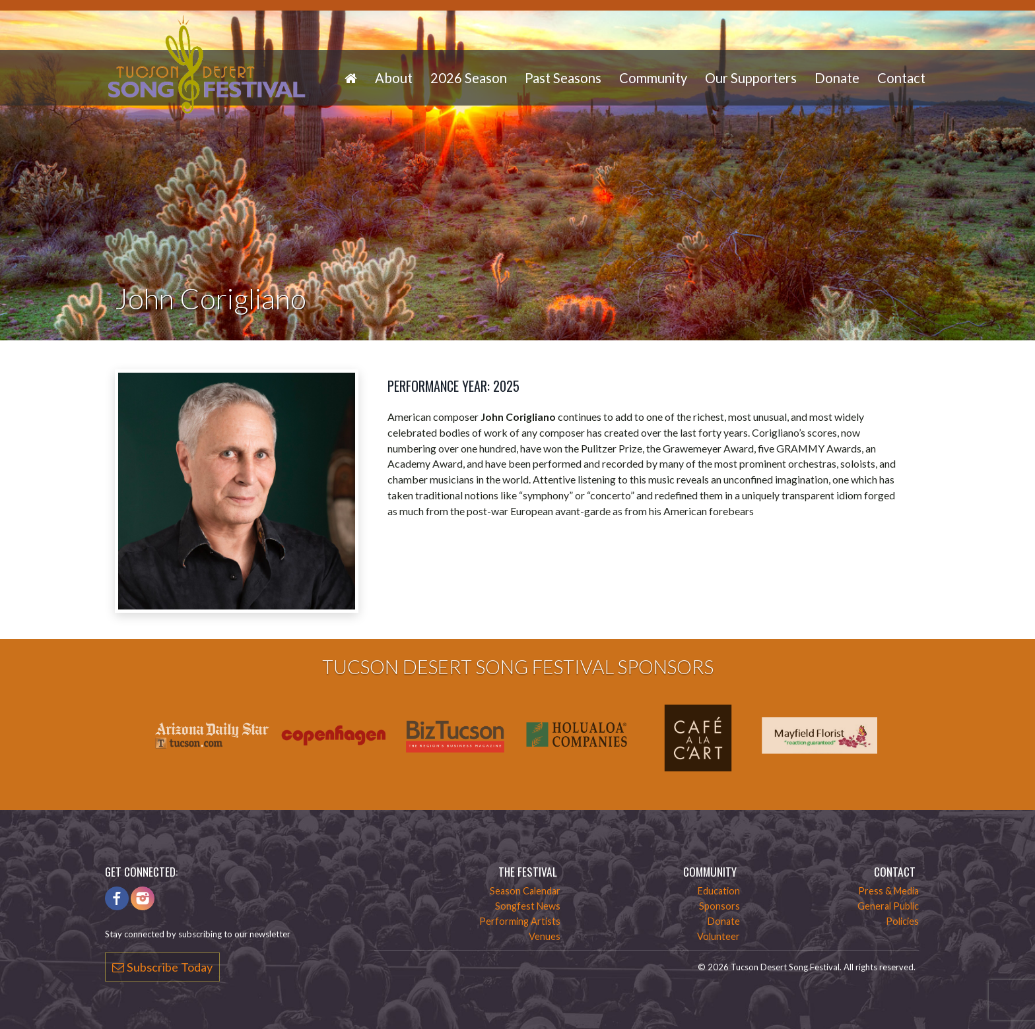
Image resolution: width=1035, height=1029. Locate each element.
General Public (888, 906)
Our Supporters (751, 78)
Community (653, 78)
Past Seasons (563, 78)
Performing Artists (519, 921)
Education (719, 890)
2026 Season (468, 78)
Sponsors (719, 906)
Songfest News (527, 906)
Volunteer (718, 936)
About (394, 78)
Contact (901, 78)
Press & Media (888, 890)
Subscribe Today (162, 967)
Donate (837, 78)
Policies (902, 921)
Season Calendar (525, 890)
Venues (544, 936)
